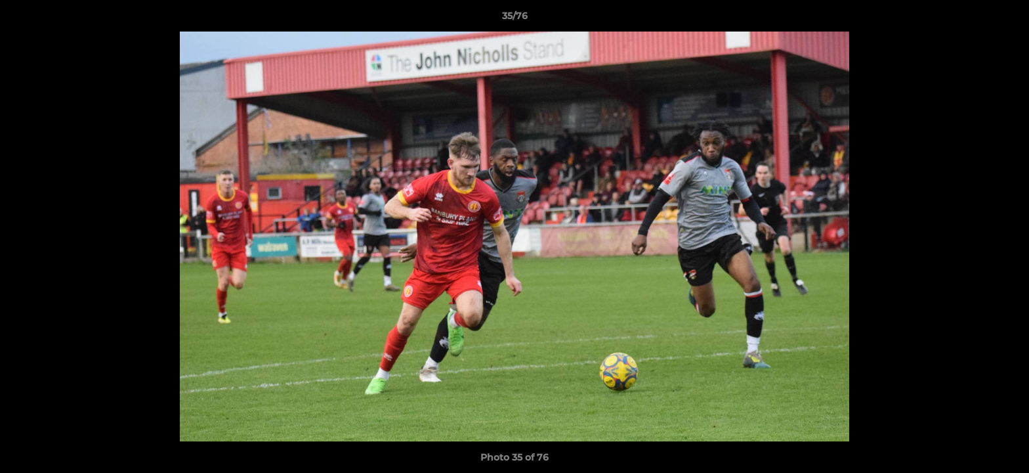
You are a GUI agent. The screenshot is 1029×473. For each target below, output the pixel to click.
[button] (1005, 19)
